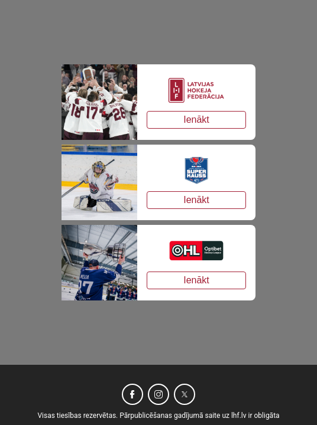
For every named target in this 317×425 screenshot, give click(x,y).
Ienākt (196, 120)
